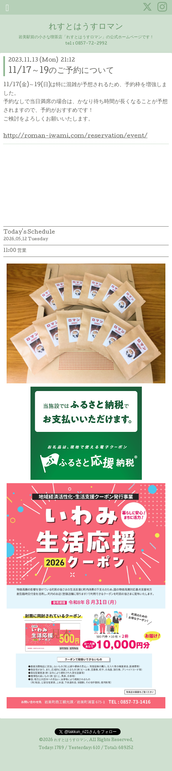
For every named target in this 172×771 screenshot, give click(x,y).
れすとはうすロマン (86, 27)
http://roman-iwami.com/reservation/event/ (75, 136)
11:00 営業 (15, 251)
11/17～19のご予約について (61, 71)
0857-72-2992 (91, 44)
